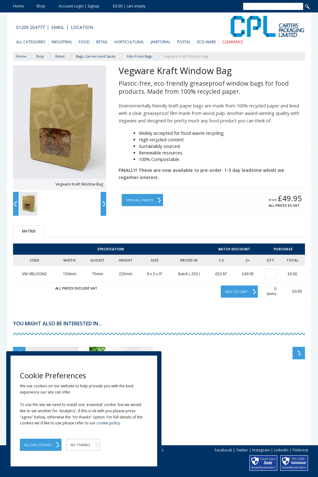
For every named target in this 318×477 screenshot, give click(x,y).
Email (57, 27)
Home (18, 6)
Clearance (232, 42)
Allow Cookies (38, 444)
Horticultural (129, 42)
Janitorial (160, 42)
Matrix (28, 231)
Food (84, 42)
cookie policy (108, 423)
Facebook (223, 450)
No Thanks (80, 444)
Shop (40, 6)
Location (82, 27)
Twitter (242, 450)
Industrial (62, 42)
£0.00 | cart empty (129, 6)
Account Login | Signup (79, 6)
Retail (102, 42)
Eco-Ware (206, 42)
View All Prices (139, 200)
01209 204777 (30, 27)
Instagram (261, 450)
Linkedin (281, 450)
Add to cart (236, 291)
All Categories (30, 42)
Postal (184, 42)
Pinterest (300, 450)
